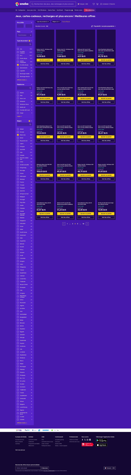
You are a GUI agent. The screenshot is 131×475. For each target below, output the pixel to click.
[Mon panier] (97, 4)
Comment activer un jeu (47, 441)
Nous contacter (19, 441)
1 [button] (67, 223)
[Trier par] (103, 26)
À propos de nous (19, 439)
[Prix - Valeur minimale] (20, 26)
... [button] (70, 223)
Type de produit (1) (43, 21)
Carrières (17, 443)
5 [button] (77, 223)
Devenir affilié (58, 443)
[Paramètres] (83, 4)
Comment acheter (33, 439)
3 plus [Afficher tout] (19, 116)
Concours (57, 441)
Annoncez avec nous (74, 441)
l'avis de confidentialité (49, 470)
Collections (31, 441)
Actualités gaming (59, 439)
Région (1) (56, 21)
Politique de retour (46, 445)
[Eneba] (21, 4)
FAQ (43, 439)
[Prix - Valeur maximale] (29, 26)
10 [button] (83, 223)
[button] (63, 223)
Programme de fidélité (34, 443)
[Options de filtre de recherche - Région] (24, 124)
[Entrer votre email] (28, 468)
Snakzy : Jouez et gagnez (61, 445)
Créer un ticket (45, 443)
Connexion (104, 4)
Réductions (31, 445)
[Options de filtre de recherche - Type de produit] (24, 44)
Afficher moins (22, 80)
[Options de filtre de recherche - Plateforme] (24, 88)
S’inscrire (112, 4)
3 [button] (72, 223)
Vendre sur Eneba (73, 439)
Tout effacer (66, 21)
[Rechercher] (53, 4)
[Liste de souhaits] (94, 4)
